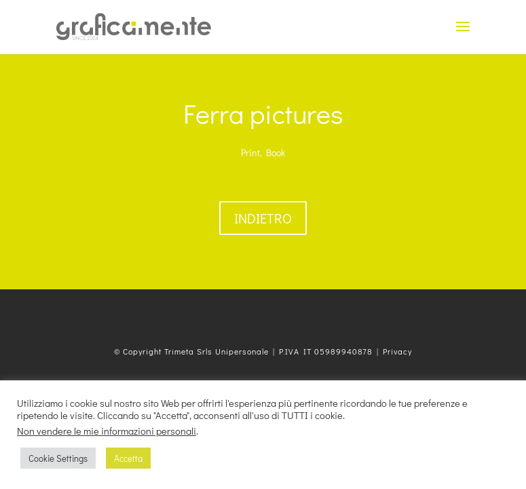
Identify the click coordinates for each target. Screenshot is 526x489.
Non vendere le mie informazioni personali (106, 430)
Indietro (263, 218)
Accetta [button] (128, 458)
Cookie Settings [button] (58, 458)
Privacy (397, 351)
